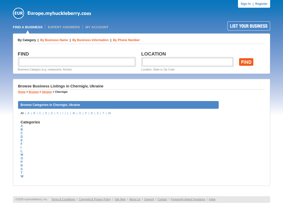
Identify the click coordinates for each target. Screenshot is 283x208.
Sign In (246, 4)
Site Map (120, 199)
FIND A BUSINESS (27, 27)
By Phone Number (126, 40)
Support (149, 199)
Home (22, 91)
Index (212, 199)
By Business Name (54, 40)
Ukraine (47, 91)
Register (261, 4)
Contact (162, 199)
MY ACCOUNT (97, 27)
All (22, 113)
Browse (34, 91)
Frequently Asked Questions (188, 199)
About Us (134, 199)
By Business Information (90, 40)
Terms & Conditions (63, 199)
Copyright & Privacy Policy (95, 199)
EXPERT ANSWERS (64, 27)
